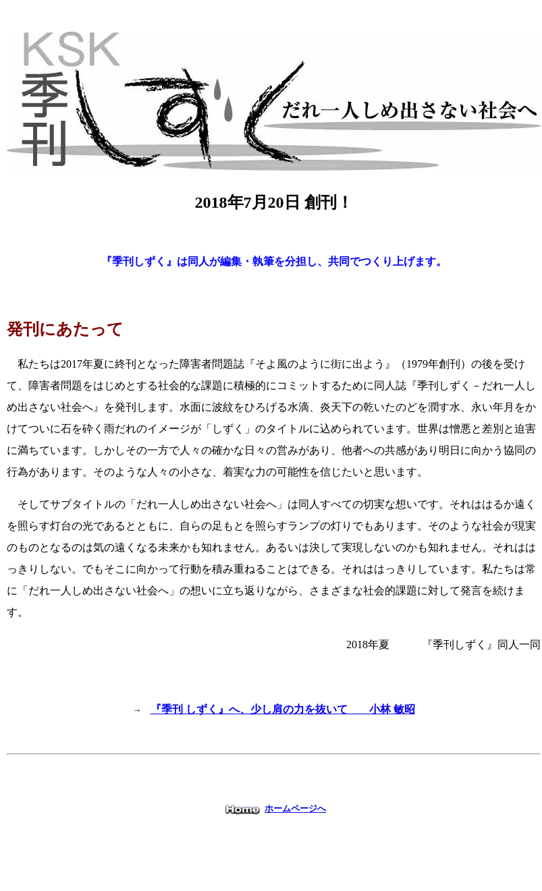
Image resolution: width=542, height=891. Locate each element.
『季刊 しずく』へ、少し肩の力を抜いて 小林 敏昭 (283, 709)
